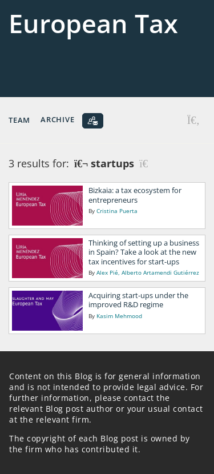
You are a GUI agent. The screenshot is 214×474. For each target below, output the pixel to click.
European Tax (93, 23)
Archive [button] (57, 119)
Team (19, 119)
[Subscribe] (92, 120)
